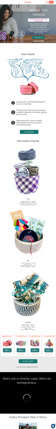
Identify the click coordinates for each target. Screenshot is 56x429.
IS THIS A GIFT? (28, 361)
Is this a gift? (38, 41)
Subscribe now (39, 37)
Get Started (29, 132)
